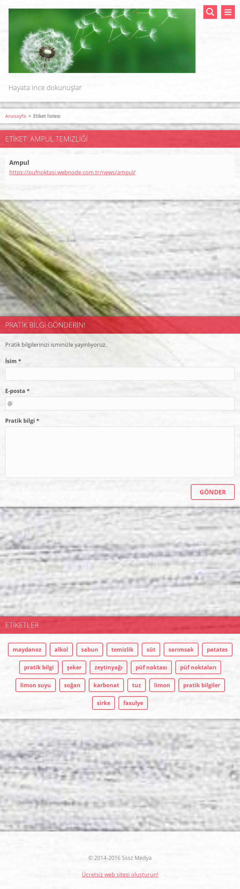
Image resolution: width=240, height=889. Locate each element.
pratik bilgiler (201, 685)
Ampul (19, 162)
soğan (72, 685)
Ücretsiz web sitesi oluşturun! (120, 874)
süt (151, 649)
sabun (89, 649)
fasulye (133, 703)
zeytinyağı (108, 667)
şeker (74, 667)
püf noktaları (198, 667)
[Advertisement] (120, 254)
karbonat (106, 685)
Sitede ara (210, 12)
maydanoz (27, 649)
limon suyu (35, 685)
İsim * (13, 361)
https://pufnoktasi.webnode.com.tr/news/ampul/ (72, 172)
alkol (61, 649)
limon (162, 685)
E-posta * (17, 391)
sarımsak (181, 649)
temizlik (122, 649)
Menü (228, 12)
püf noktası (151, 667)
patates (217, 649)
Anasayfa (15, 116)
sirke (103, 703)
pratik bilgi (39, 667)
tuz (136, 685)
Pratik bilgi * (22, 420)
